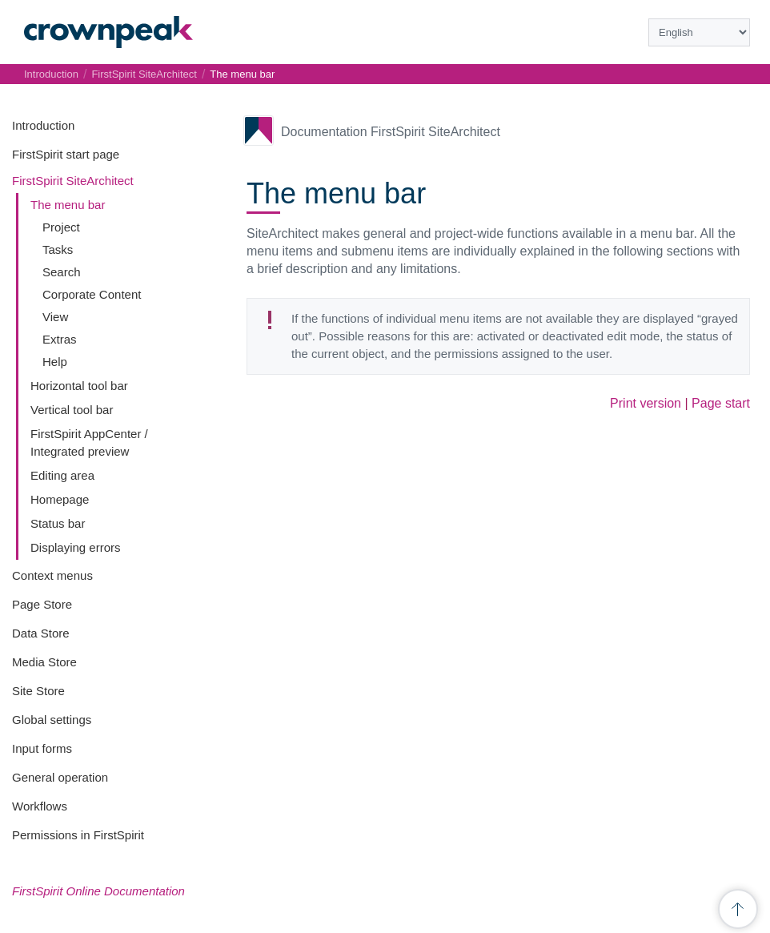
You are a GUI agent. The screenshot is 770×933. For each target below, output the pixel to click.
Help (54, 361)
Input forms (42, 748)
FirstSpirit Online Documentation (98, 891)
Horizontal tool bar (79, 385)
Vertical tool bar (71, 409)
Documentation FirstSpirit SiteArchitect (390, 132)
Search (61, 272)
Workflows (39, 806)
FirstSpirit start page (65, 154)
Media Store (44, 662)
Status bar (57, 523)
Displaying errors (75, 547)
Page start (721, 403)
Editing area (62, 475)
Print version (645, 403)
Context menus (52, 575)
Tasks (57, 249)
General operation (60, 777)
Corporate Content (91, 294)
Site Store (38, 691)
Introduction (43, 125)
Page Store (42, 604)
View (55, 317)
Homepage (59, 499)
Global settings (51, 719)
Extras (59, 339)
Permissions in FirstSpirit (78, 835)
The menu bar (67, 204)
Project (61, 227)
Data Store (41, 633)
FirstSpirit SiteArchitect (73, 180)
